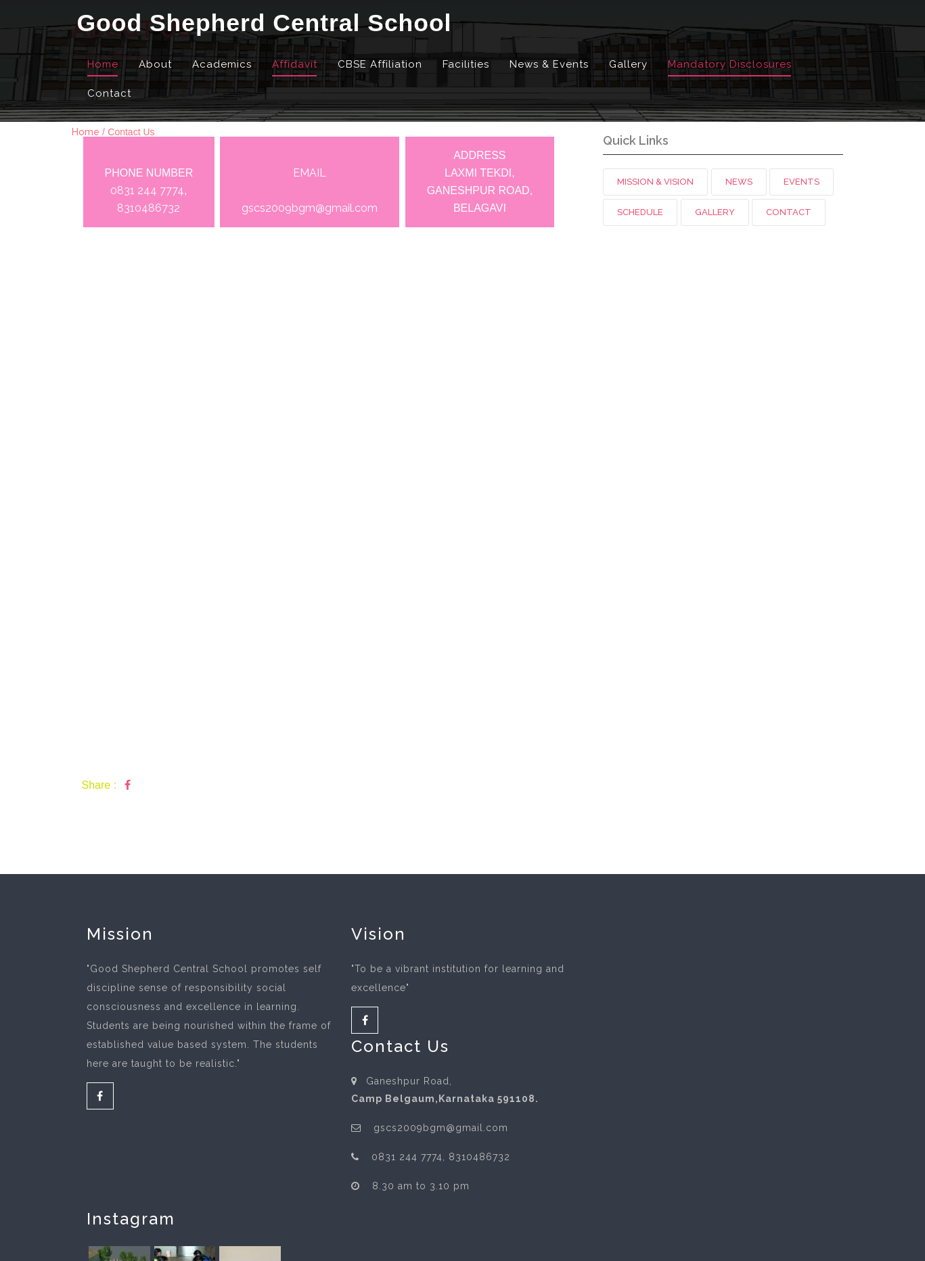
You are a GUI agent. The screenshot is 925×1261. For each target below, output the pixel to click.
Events (801, 182)
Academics (222, 65)
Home (102, 65)
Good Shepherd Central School (267, 24)
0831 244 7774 (147, 190)
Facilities (466, 65)
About (155, 65)
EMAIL (309, 172)
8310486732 (148, 208)
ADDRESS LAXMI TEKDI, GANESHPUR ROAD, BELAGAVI (480, 182)
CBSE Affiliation (380, 65)
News (738, 182)
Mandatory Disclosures (730, 65)
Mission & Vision (655, 182)
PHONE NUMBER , (149, 190)
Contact (109, 93)
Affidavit (294, 65)
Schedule (640, 212)
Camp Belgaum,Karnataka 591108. (544, 997)
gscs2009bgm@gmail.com (310, 208)
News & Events (549, 65)
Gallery (628, 65)
